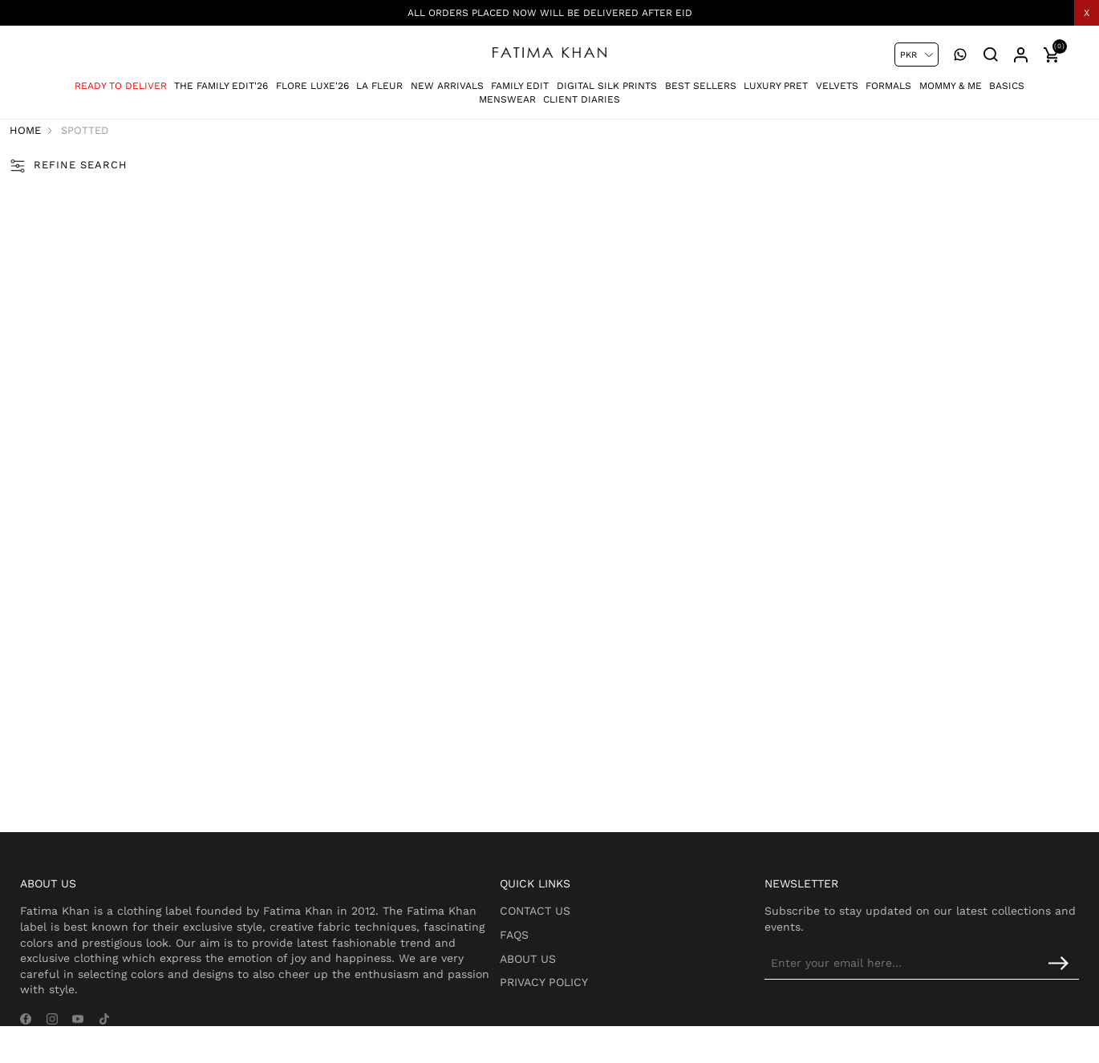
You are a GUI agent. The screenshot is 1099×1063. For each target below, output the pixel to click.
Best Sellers (700, 79)
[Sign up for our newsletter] (946, 972)
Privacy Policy (583, 991)
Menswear (507, 93)
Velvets (837, 79)
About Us (567, 967)
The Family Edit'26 (221, 79)
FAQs (553, 943)
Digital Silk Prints (607, 79)
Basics (1006, 79)
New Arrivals (447, 79)
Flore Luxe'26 (312, 79)
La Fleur (379, 79)
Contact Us (574, 920)
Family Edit (520, 79)
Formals (888, 79)
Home (55, 132)
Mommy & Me (950, 79)
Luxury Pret (776, 79)
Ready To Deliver (121, 79)
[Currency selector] (916, 54)
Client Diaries (581, 93)
